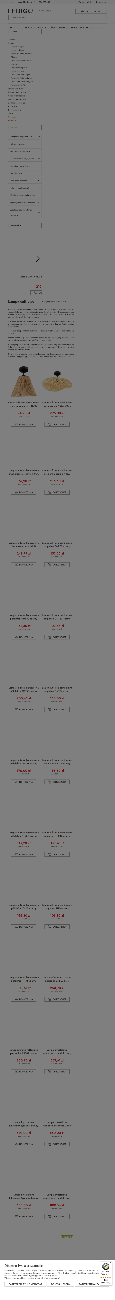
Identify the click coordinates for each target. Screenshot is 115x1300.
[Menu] (110, 1263)
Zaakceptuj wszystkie (92, 1284)
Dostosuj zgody (60, 1284)
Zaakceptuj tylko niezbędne (25, 1284)
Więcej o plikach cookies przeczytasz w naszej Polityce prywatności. (32, 1278)
